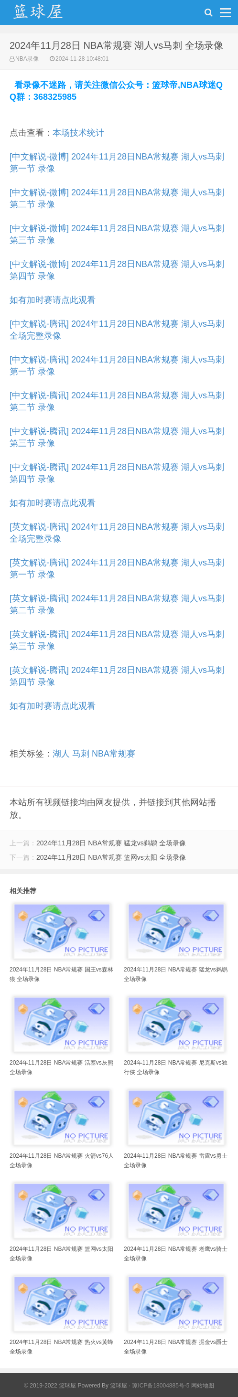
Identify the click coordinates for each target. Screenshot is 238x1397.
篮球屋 (118, 1385)
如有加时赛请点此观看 (53, 300)
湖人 (61, 753)
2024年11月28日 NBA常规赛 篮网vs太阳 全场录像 (111, 857)
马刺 (80, 753)
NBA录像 (27, 58)
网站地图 (202, 1385)
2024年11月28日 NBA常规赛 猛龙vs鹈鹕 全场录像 (111, 843)
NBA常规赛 (113, 753)
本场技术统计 (78, 133)
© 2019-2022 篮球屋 (50, 1385)
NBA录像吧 (48, 15)
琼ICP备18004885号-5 (160, 1385)
